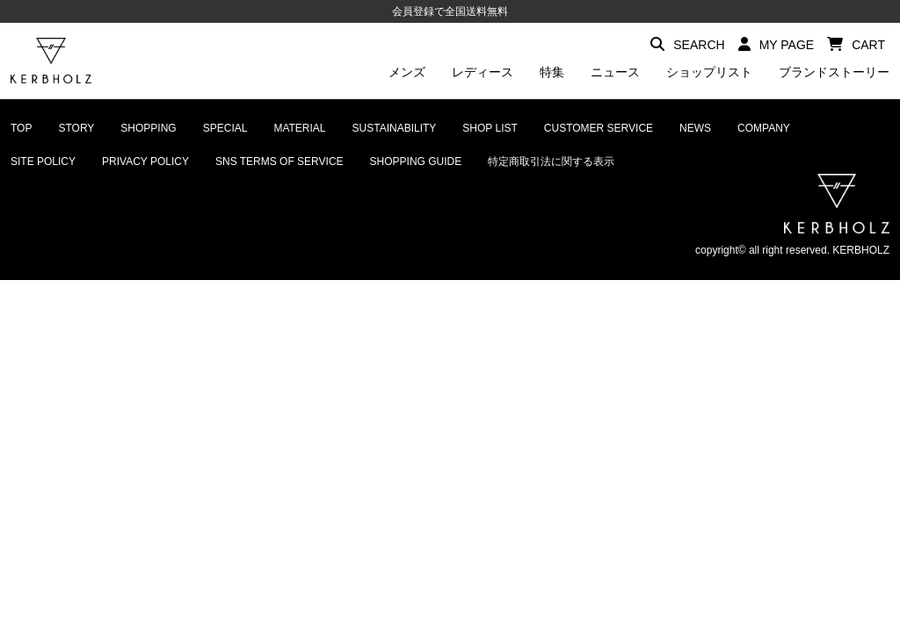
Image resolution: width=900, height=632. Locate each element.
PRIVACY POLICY (145, 161)
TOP (21, 128)
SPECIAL (225, 128)
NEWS (695, 128)
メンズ (406, 72)
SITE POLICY (43, 161)
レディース (482, 72)
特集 (552, 72)
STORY (76, 128)
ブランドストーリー (834, 72)
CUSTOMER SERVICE (598, 128)
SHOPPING (148, 128)
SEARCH (687, 44)
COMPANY (763, 128)
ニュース (615, 72)
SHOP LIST (489, 128)
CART (856, 44)
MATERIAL (299, 128)
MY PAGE (776, 44)
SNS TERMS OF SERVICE (279, 161)
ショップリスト (709, 72)
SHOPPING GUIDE (416, 161)
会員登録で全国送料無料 (450, 11)
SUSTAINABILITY (394, 128)
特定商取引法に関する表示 (551, 161)
